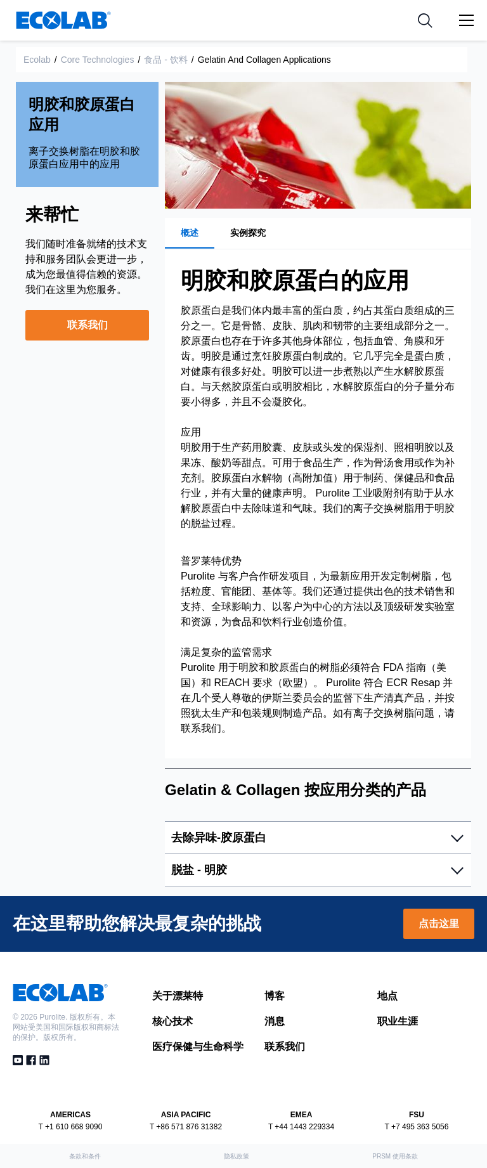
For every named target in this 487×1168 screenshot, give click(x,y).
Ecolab (37, 60)
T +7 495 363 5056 (417, 1126)
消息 (274, 1021)
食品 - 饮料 (165, 60)
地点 (387, 995)
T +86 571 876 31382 (186, 1126)
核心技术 (172, 1021)
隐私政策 (236, 1156)
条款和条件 (85, 1156)
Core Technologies (97, 60)
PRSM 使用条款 (395, 1156)
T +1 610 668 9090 (71, 1126)
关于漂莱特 (177, 995)
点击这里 (439, 923)
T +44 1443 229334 (301, 1126)
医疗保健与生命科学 (198, 1046)
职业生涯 (397, 1021)
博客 (274, 995)
